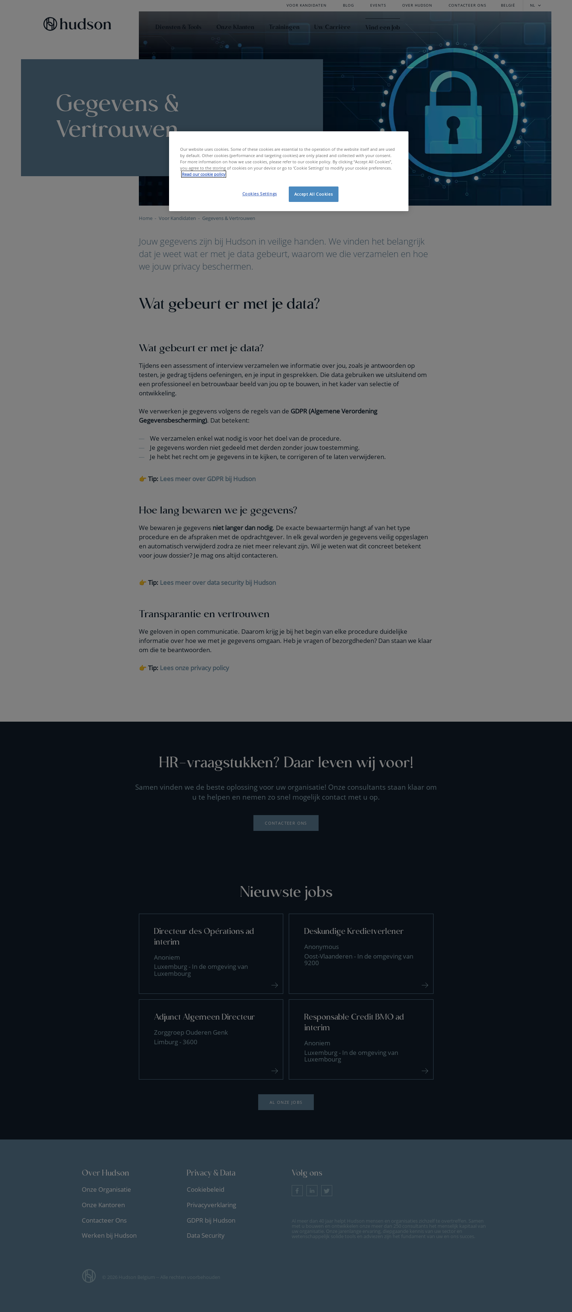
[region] (288, 171)
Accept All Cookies (313, 194)
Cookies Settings (259, 193)
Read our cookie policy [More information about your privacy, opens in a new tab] (203, 174)
